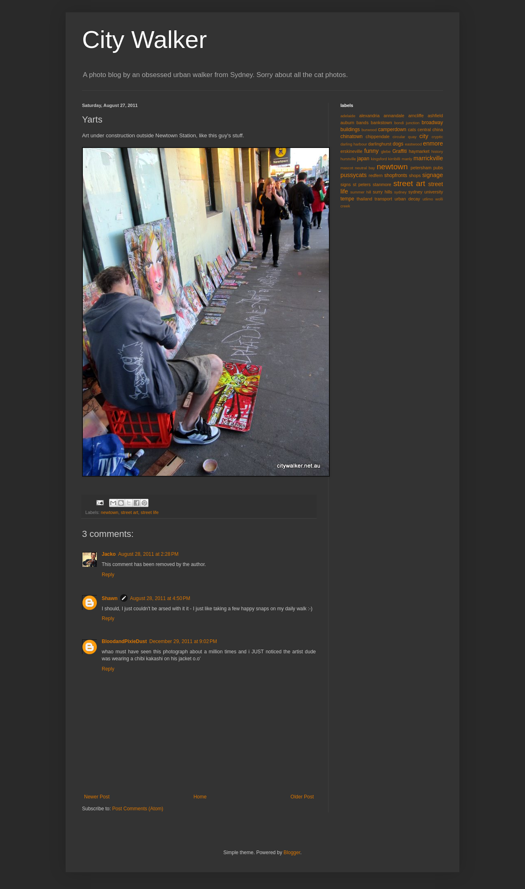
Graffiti (400, 151)
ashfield (435, 115)
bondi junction (407, 123)
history (437, 151)
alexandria (369, 115)
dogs (398, 144)
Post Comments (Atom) (137, 809)
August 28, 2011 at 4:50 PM (160, 598)
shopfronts (395, 175)
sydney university (426, 191)
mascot (346, 168)
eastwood (413, 144)
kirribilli (394, 159)
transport (383, 198)
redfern (376, 175)
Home (200, 797)
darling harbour (353, 144)
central (424, 129)
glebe (385, 151)
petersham (421, 167)
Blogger (291, 852)
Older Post (302, 797)
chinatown (351, 136)
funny (371, 151)
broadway (432, 122)
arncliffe (416, 115)
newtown (110, 512)
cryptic (437, 136)
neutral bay (365, 168)
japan (363, 158)
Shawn (110, 598)
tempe (347, 199)
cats (412, 129)
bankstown (381, 122)
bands (362, 122)
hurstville (348, 159)
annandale (393, 115)
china (437, 129)
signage (432, 175)
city (424, 136)
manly (407, 159)
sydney (400, 192)
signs (345, 184)
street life (150, 512)
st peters (361, 184)
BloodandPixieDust (124, 641)
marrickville (428, 158)
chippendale (378, 136)
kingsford (379, 159)
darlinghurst (379, 143)
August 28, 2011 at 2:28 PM (148, 554)
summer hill (360, 192)
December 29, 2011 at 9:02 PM (183, 641)
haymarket (419, 151)
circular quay (405, 136)
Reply (108, 575)
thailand (364, 198)
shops (415, 175)
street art (129, 512)
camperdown (392, 129)
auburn (347, 122)
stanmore (382, 184)
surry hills (382, 191)
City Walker (144, 39)
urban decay (407, 198)
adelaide (347, 116)
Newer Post (97, 797)
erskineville (351, 151)
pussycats (353, 175)
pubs (438, 167)
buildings (350, 129)
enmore (433, 143)
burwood (369, 129)
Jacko (109, 554)
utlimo (427, 199)
